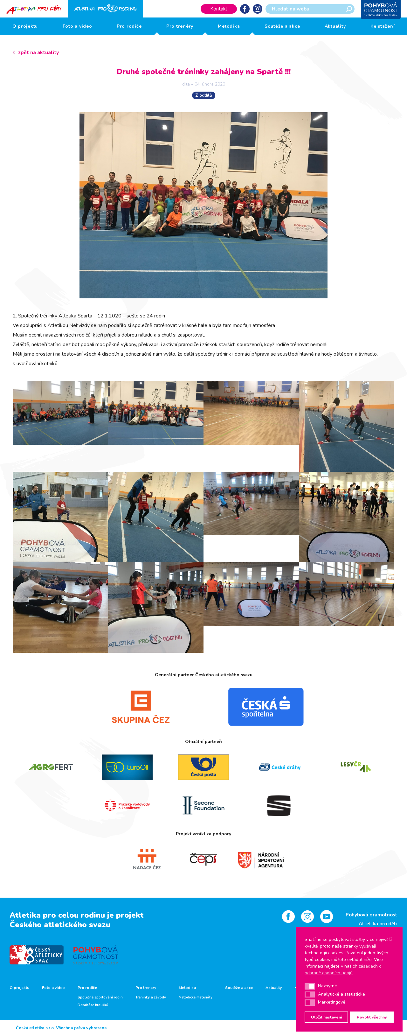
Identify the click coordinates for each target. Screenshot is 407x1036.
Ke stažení (382, 26)
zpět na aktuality (38, 52)
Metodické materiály (195, 997)
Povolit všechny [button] (372, 1017)
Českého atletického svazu (60, 925)
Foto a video (77, 26)
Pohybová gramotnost (371, 915)
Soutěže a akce (282, 26)
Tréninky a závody (150, 997)
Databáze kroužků (93, 1005)
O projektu (25, 26)
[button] (310, 986)
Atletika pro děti (378, 924)
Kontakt (218, 9)
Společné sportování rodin (100, 997)
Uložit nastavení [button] (326, 1017)
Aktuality (335, 26)
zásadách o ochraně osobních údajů (343, 969)
